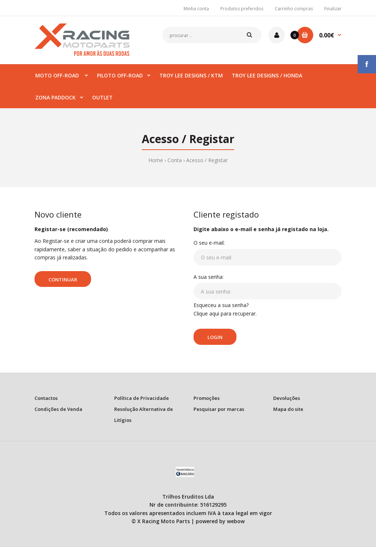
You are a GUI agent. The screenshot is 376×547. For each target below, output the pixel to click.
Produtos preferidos (241, 9)
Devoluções (286, 398)
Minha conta (196, 9)
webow (236, 521)
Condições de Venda (58, 409)
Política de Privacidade (141, 398)
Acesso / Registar (207, 160)
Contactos (46, 398)
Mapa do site (288, 409)
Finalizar (332, 9)
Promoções (207, 398)
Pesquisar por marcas (219, 409)
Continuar (62, 279)
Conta (174, 160)
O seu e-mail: (209, 242)
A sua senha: (209, 276)
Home (155, 160)
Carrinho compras (294, 9)
